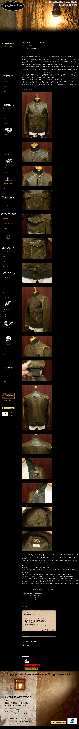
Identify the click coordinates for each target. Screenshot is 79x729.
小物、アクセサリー (6, 210)
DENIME (4, 297)
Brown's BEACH (5, 269)
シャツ (4, 96)
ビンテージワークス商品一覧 (7, 244)
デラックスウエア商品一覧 (7, 111)
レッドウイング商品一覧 (7, 312)
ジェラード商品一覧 (6, 137)
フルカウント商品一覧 (6, 254)
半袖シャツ (4, 64)
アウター (4, 54)
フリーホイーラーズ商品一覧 (7, 49)
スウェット (4, 89)
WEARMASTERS (6, 231)
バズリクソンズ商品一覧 (7, 347)
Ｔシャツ (4, 59)
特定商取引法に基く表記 (7, 403)
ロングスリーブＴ (5, 56)
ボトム (4, 285)
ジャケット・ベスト (6, 379)
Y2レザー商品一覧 (6, 205)
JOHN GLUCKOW (6, 157)
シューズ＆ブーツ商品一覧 (7, 330)
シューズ (4, 152)
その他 (4, 193)
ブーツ (4, 314)
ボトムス (4, 149)
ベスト (4, 66)
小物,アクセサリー (6, 71)
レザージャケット (5, 51)
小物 (3, 295)
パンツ (4, 69)
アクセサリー (5, 154)
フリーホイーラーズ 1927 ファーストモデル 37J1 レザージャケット (39, 45)
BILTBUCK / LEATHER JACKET (8, 226)
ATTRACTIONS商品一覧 (7, 221)
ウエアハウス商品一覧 (6, 280)
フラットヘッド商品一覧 (7, 374)
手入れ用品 (4, 319)
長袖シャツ (4, 61)
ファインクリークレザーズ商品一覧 (8, 186)
